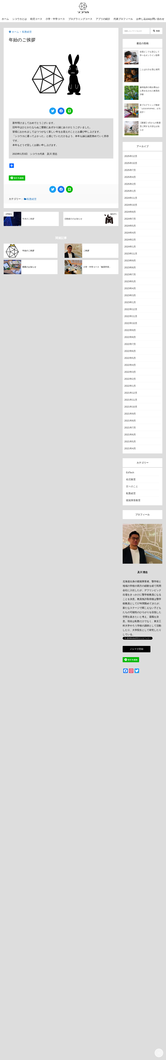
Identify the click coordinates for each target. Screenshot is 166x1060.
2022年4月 (130, 365)
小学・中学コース (55, 19)
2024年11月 (130, 198)
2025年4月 (130, 177)
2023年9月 (130, 260)
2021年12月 (130, 392)
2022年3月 (130, 372)
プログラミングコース (80, 19)
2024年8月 (130, 212)
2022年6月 (130, 351)
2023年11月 (130, 253)
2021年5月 (130, 441)
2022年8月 (130, 337)
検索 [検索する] (156, 31)
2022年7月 (130, 344)
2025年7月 (130, 170)
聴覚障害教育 (133, 500)
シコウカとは (19, 19)
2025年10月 (130, 163)
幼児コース (36, 19)
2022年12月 (130, 309)
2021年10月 (130, 406)
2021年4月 (130, 448)
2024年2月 (130, 239)
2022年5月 (130, 358)
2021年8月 (130, 420)
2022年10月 (130, 323)
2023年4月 (130, 288)
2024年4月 (130, 232)
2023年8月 (130, 267)
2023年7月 (130, 274)
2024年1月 (130, 246)
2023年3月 (130, 295)
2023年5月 (130, 281)
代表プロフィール (123, 19)
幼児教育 (131, 479)
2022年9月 (130, 330)
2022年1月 (130, 386)
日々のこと (132, 486)
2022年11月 (130, 316)
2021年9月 (130, 413)
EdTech (130, 472)
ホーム (14, 32)
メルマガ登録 (136, 649)
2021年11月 (130, 399)
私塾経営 (27, 32)
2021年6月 (130, 434)
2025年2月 (130, 184)
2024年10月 (130, 205)
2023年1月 (130, 302)
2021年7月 (130, 427)
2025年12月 (130, 156)
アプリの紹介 (103, 19)
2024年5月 (130, 225)
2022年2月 (130, 379)
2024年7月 (130, 218)
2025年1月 (130, 191)
